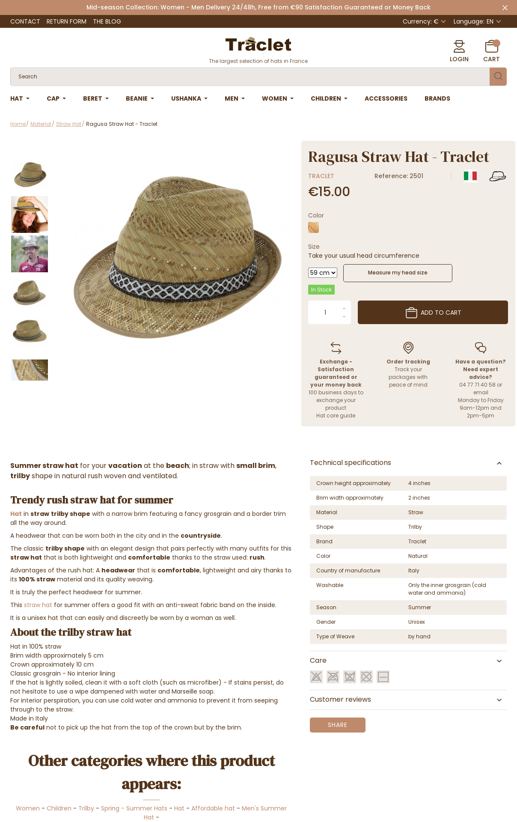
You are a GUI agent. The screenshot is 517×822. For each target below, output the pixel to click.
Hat (179, 808)
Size (314, 246)
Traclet (321, 176)
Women (28, 808)
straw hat (38, 605)
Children (59, 808)
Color (316, 215)
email (480, 392)
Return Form (66, 21)
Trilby (86, 808)
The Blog (107, 21)
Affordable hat (213, 808)
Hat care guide (335, 415)
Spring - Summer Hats (134, 808)
